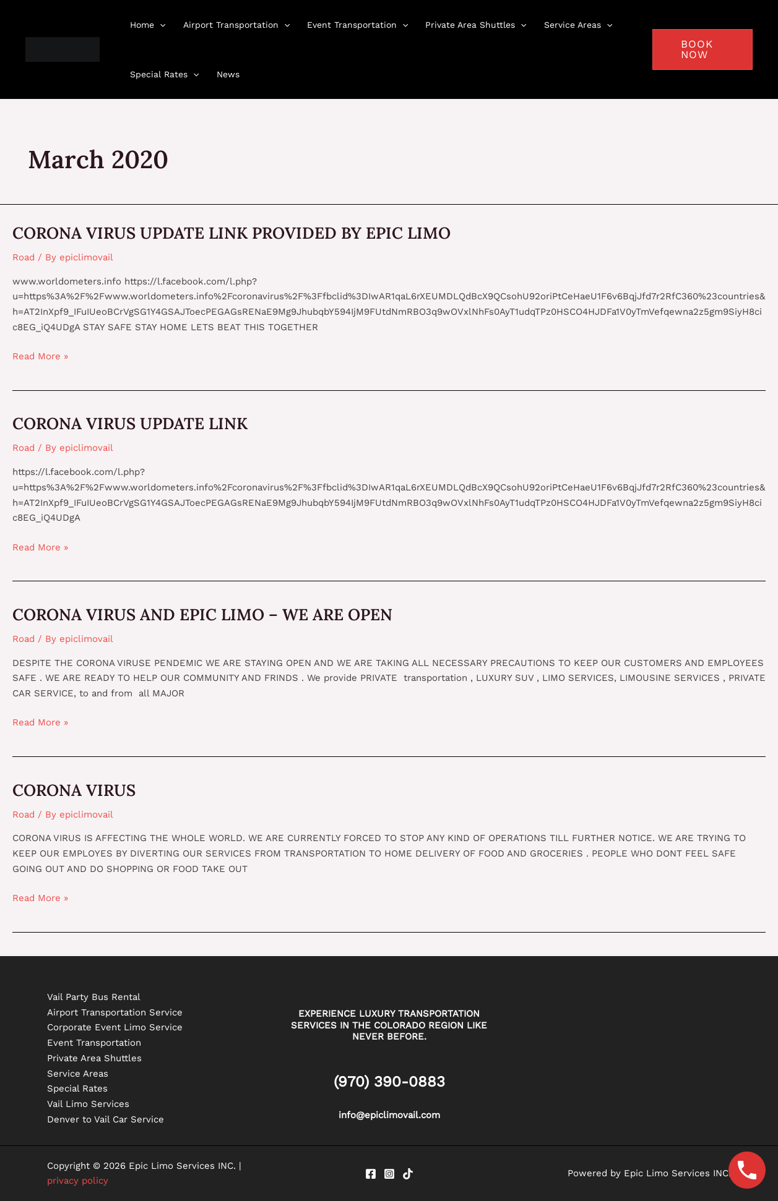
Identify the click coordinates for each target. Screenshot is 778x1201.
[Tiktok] (407, 1173)
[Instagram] (389, 1173)
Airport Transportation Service (115, 1012)
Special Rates (77, 1088)
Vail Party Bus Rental (93, 996)
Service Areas (77, 1073)
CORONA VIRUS (74, 790)
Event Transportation (94, 1042)
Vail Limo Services (88, 1103)
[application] (159, 24)
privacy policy (77, 1180)
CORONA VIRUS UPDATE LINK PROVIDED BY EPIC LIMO (231, 233)
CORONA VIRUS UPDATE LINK (130, 423)
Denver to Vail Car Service (105, 1119)
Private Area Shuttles (94, 1058)
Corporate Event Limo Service (115, 1027)
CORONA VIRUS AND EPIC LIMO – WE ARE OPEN (202, 614)
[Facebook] (370, 1173)
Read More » (40, 355)
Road (23, 257)
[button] (702, 49)
